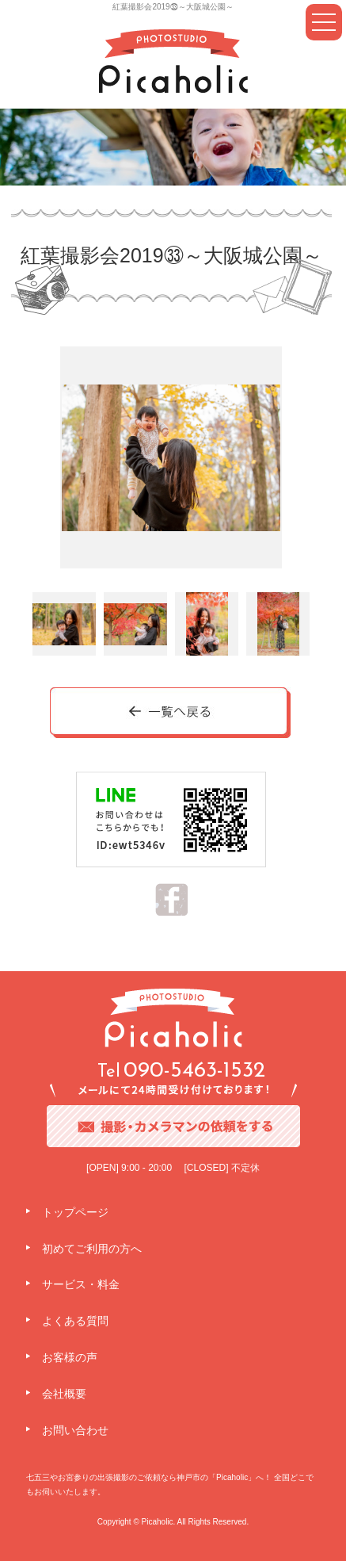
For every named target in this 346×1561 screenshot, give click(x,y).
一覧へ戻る (171, 713)
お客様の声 (69, 1357)
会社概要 (64, 1393)
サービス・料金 (81, 1284)
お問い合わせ (75, 1430)
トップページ (75, 1212)
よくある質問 (75, 1320)
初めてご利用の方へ (92, 1248)
